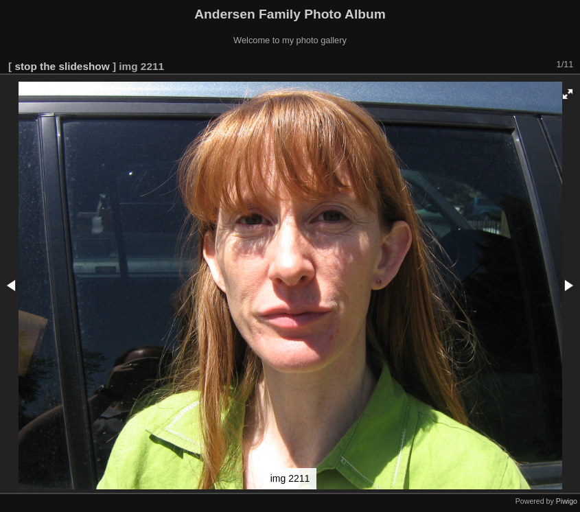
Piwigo (566, 501)
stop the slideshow (61, 66)
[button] (568, 94)
